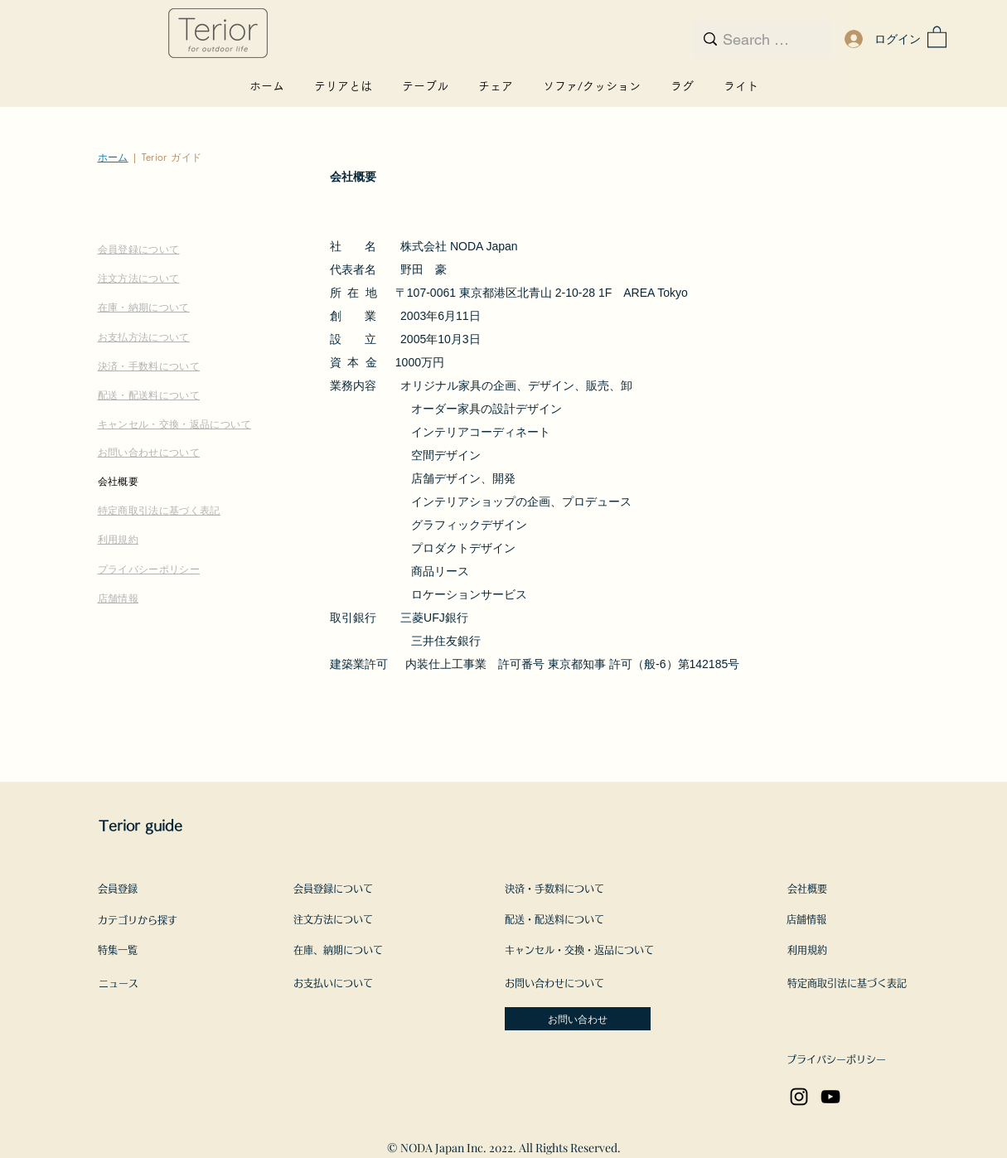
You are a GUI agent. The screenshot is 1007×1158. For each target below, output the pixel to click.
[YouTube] (830, 1096)
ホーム (113, 157)
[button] (936, 36)
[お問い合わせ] (578, 1018)
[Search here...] (759, 40)
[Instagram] (799, 1096)
